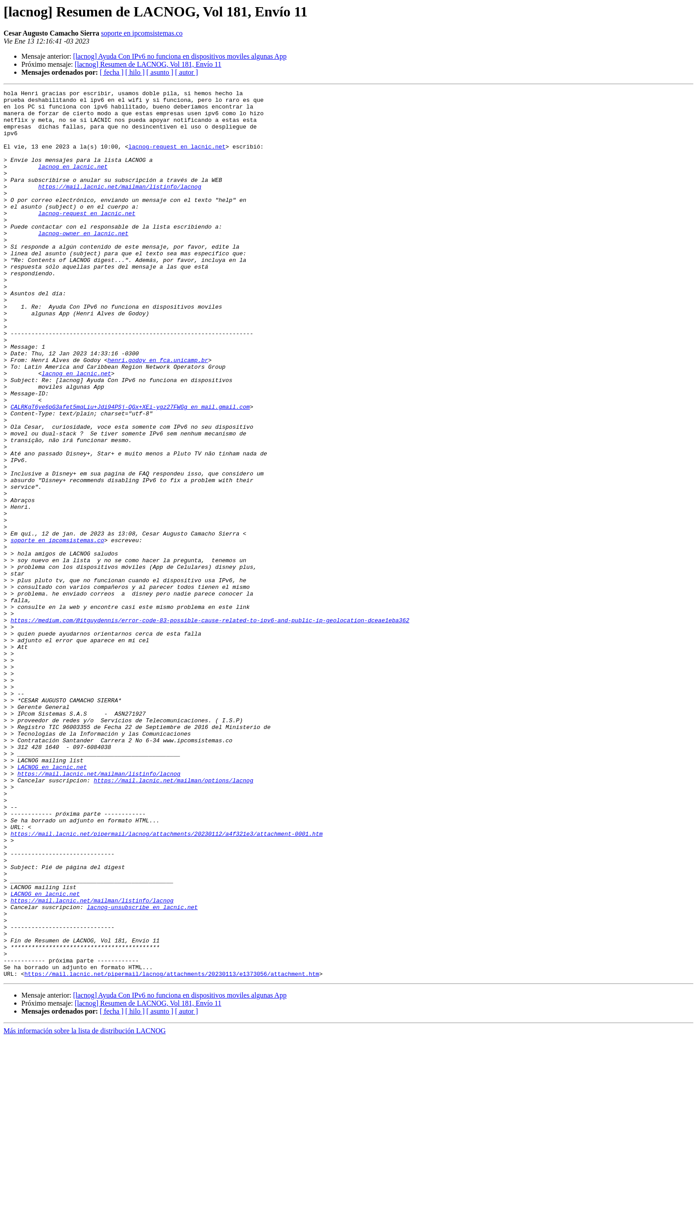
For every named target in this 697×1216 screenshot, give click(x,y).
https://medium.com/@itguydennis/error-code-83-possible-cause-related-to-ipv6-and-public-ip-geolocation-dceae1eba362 (210, 727)
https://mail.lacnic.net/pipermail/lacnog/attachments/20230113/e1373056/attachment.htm (171, 1151)
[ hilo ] (135, 72)
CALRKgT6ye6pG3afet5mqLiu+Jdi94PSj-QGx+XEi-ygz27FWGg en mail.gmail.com (130, 471)
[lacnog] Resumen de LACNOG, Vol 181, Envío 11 (148, 64)
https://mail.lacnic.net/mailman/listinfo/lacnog (119, 206)
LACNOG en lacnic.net (52, 903)
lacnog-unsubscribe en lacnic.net (142, 1071)
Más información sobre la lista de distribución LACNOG (85, 1208)
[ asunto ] (159, 72)
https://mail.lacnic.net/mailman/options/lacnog (173, 919)
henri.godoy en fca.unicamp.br (158, 415)
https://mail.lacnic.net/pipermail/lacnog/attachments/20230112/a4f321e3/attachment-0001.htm (167, 983)
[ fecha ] (111, 72)
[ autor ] (186, 72)
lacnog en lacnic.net (73, 182)
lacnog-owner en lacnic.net (83, 262)
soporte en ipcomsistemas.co (142, 33)
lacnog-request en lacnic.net (176, 158)
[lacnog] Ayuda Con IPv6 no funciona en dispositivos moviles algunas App (179, 56)
